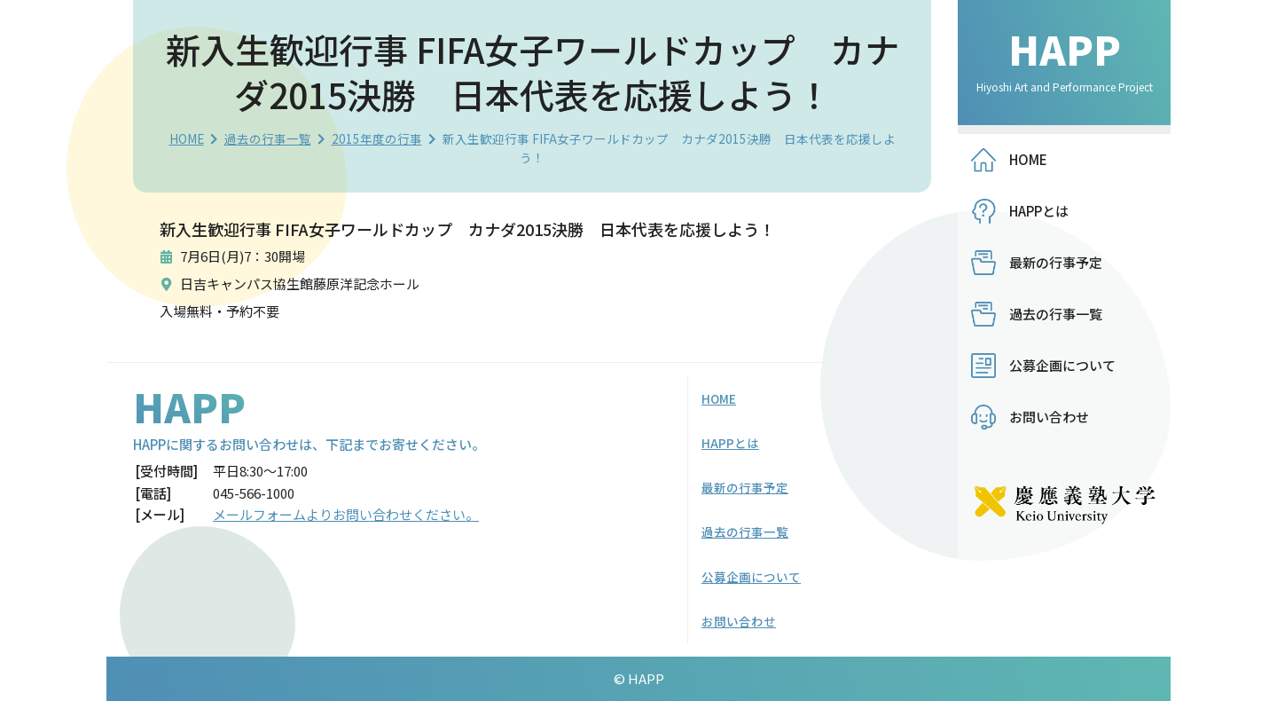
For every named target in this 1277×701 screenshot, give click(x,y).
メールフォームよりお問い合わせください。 (346, 514)
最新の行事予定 (1055, 262)
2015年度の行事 (377, 138)
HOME (186, 138)
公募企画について (1062, 365)
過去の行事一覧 (267, 138)
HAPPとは (1039, 210)
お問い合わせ (1049, 416)
